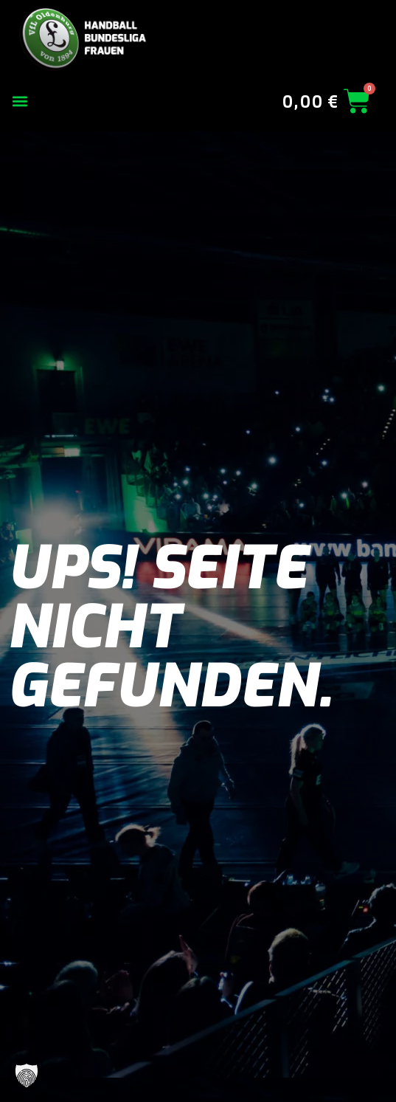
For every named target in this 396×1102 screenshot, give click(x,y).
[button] (19, 101)
